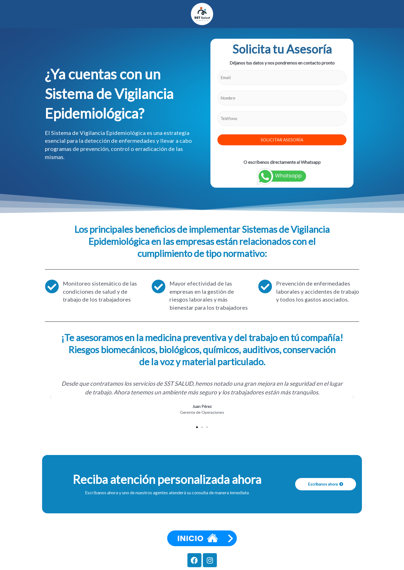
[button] (50, 397)
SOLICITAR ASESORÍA (282, 139)
